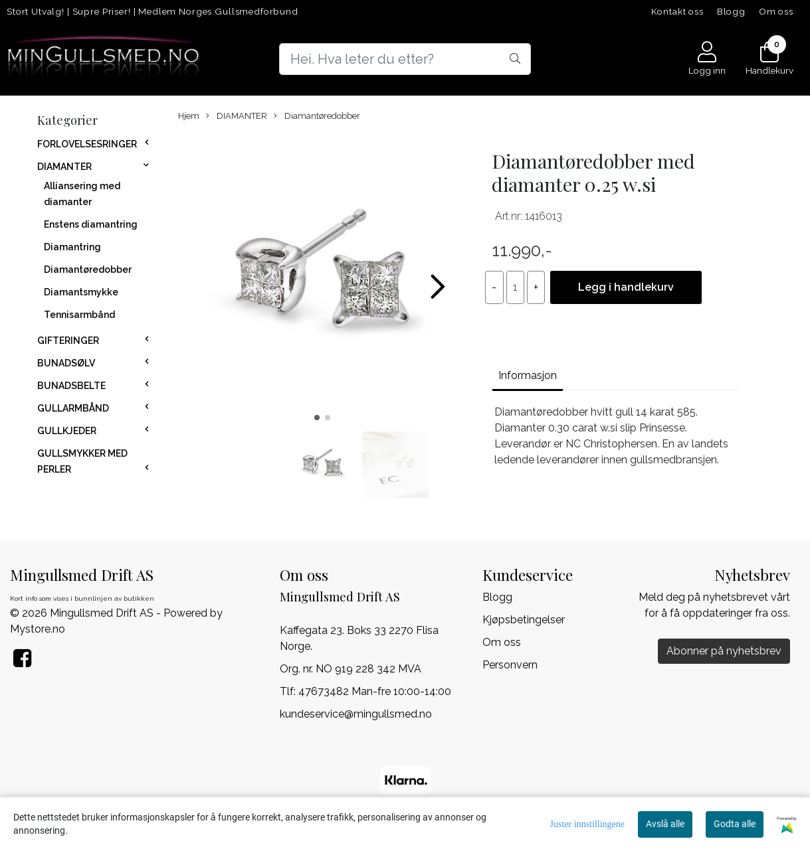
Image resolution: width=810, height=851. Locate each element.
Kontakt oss (677, 11)
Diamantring (72, 247)
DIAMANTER (64, 166)
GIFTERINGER (68, 340)
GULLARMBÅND (73, 408)
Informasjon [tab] (527, 375)
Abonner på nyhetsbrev (723, 651)
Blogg (731, 11)
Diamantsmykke (81, 292)
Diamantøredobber (88, 269)
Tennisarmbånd (79, 314)
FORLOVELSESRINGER (87, 144)
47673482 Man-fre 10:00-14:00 (374, 691)
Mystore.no (37, 629)
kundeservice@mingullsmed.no (356, 714)
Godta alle (735, 823)
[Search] (405, 59)
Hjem (188, 116)
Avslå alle (665, 823)
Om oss (776, 11)
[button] (317, 417)
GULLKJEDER (66, 431)
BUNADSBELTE (71, 385)
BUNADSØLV (66, 363)
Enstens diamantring (91, 224)
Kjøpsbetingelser (523, 619)
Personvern (510, 664)
